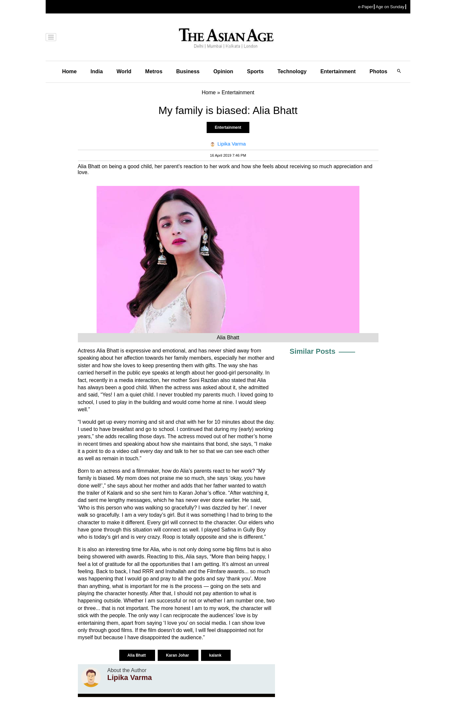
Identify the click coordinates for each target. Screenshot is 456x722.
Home (69, 71)
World (124, 71)
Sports (255, 71)
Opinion (223, 71)
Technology (292, 71)
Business (187, 71)
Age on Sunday (390, 6)
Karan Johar (178, 655)
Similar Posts (312, 351)
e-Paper (365, 6)
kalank (216, 655)
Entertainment (338, 71)
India (96, 71)
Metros (153, 71)
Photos (378, 71)
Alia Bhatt (137, 655)
